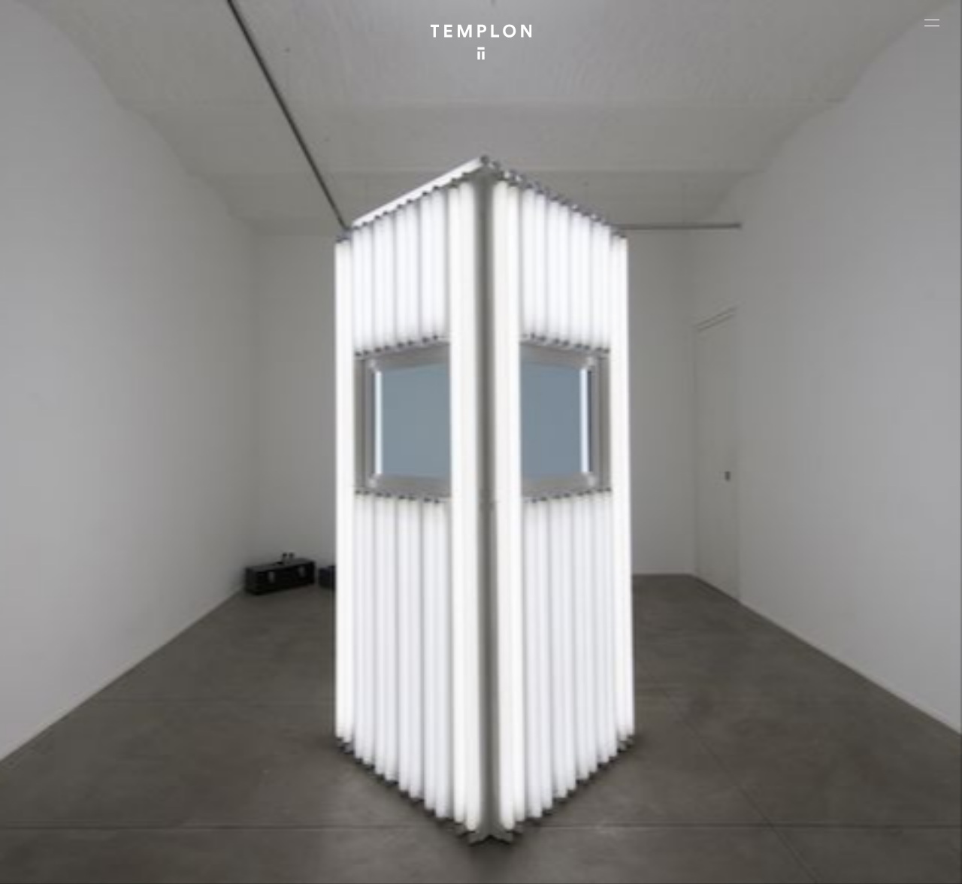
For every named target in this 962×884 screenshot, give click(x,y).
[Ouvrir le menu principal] (931, 22)
